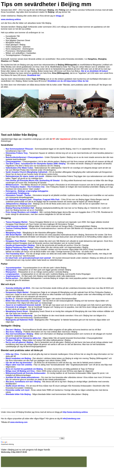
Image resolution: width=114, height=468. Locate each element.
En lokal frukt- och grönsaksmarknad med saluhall (28, 258)
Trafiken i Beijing (13, 340)
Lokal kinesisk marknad (16, 226)
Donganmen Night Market (17, 292)
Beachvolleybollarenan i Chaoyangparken (24, 157)
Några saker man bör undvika (19, 365)
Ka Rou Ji (10, 299)
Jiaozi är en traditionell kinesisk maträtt (23, 305)
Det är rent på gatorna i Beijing (19, 342)
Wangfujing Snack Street (17, 311)
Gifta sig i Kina (12, 354)
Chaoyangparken (13, 161)
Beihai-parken (12, 278)
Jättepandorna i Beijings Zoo (19, 204)
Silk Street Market (13, 235)
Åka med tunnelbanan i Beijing (19, 334)
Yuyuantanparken (13, 268)
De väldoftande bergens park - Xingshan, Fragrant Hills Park (32, 200)
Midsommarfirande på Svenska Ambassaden (26, 373)
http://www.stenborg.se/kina (75, 412)
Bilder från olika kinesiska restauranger (23, 301)
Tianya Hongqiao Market (16, 222)
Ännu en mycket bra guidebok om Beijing (24, 369)
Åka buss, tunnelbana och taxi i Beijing (23, 382)
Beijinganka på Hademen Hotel (19, 320)
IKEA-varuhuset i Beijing (17, 249)
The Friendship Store (15, 254)
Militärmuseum (12, 185)
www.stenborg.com (19, 422)
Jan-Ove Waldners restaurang (19, 316)
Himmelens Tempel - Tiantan (18, 195)
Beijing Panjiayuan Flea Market (19, 247)
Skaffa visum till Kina (15, 386)
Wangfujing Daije (13, 233)
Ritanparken (11, 272)
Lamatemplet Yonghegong (17, 193)
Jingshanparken (13, 276)
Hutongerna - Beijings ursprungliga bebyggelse (27, 191)
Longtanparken (12, 274)
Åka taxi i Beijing (13, 330)
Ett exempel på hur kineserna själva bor (23, 338)
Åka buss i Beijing (14, 332)
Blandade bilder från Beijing (18, 394)
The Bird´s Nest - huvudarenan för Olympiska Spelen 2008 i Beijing (35, 164)
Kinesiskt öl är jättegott (16, 307)
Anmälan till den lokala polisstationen (22, 377)
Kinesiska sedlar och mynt (17, 390)
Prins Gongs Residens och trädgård (22, 212)
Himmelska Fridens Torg (17, 153)
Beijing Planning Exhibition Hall (20, 208)
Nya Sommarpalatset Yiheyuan (19, 149)
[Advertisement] (44, 124)
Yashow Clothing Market (16, 228)
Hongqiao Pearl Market (16, 241)
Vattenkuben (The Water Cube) (19, 168)
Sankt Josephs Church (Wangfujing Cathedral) (26, 172)
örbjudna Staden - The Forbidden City (28, 187)
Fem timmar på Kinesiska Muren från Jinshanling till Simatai (33, 180)
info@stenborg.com (71, 419)
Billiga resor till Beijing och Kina (20, 371)
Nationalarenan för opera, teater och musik (25, 176)
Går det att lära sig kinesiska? (19, 363)
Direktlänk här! (33, 75)
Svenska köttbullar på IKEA (18, 288)
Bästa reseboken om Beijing (18, 358)
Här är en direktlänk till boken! (94, 71)
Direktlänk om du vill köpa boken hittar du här (68, 81)
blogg (58, 16)
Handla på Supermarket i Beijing (20, 245)
